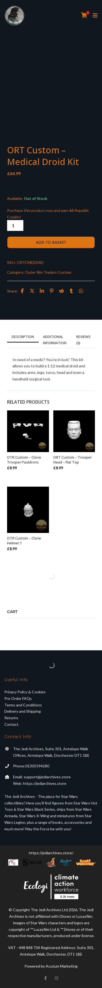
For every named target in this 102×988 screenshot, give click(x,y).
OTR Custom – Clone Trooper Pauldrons (24, 460)
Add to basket (51, 242)
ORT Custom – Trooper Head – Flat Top (72, 460)
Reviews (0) (83, 339)
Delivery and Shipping (22, 711)
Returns (11, 717)
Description (23, 336)
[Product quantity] (15, 225)
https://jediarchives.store (44, 783)
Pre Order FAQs (18, 698)
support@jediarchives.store (47, 776)
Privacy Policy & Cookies (25, 692)
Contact (11, 724)
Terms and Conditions (23, 705)
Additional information (54, 339)
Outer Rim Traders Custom (48, 272)
